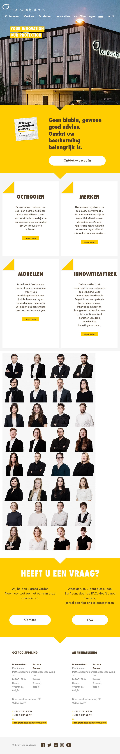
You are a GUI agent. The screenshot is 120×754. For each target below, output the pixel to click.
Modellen (45, 16)
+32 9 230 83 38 (22, 685)
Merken (29, 16)
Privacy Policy (23, 741)
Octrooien (12, 16)
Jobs (30, 736)
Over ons (89, 730)
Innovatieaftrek (66, 16)
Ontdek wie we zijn (77, 160)
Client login (87, 16)
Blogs (18, 736)
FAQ (90, 593)
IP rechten (72, 730)
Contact (30, 593)
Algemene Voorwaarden (70, 736)
